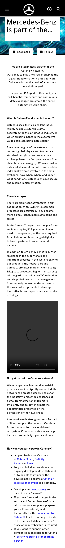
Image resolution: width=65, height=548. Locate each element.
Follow (46, 52)
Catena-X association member (34, 481)
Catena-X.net (25, 459)
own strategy (38, 489)
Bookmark (21, 52)
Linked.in (32, 463)
